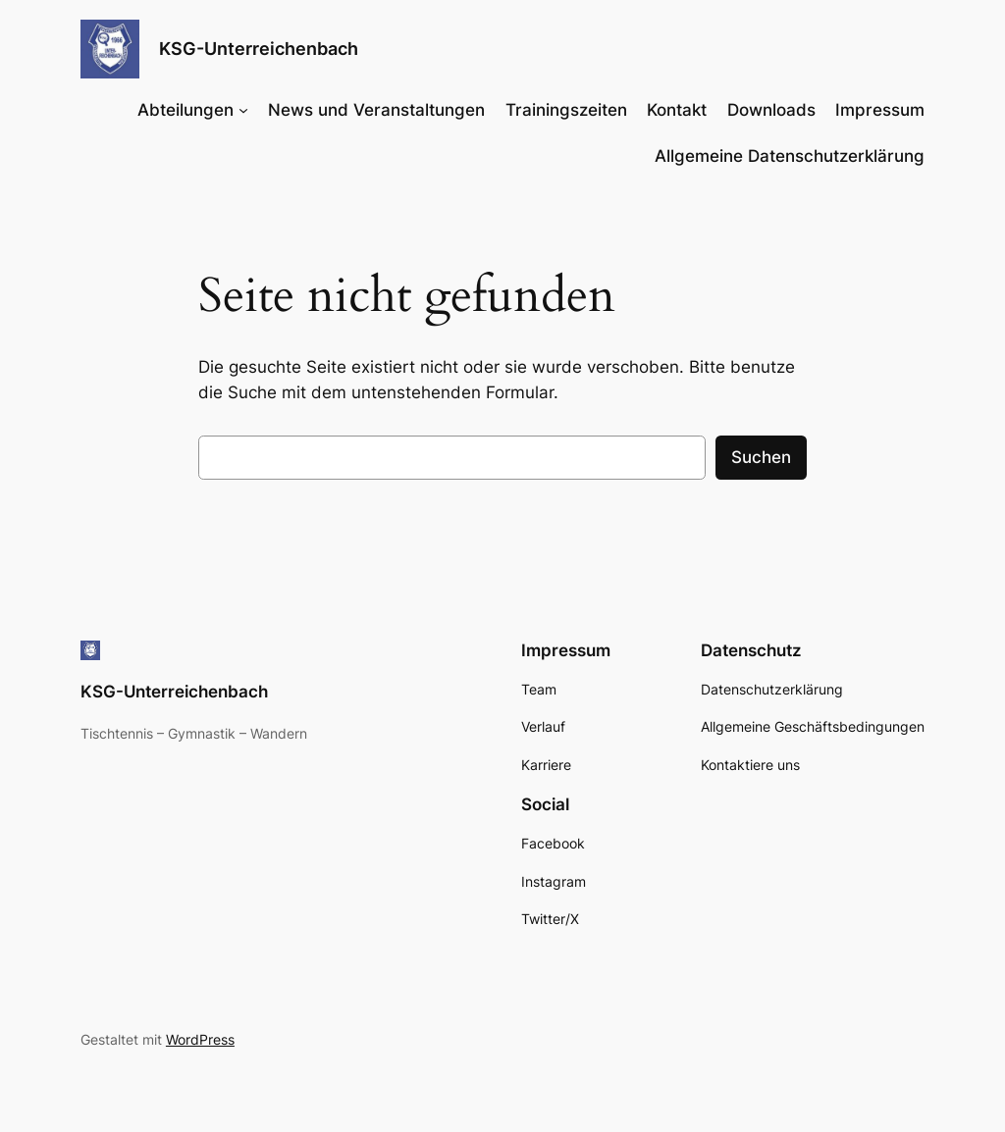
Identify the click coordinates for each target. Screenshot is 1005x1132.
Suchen (761, 457)
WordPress (200, 1039)
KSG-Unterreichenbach (258, 48)
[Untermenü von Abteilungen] (243, 110)
